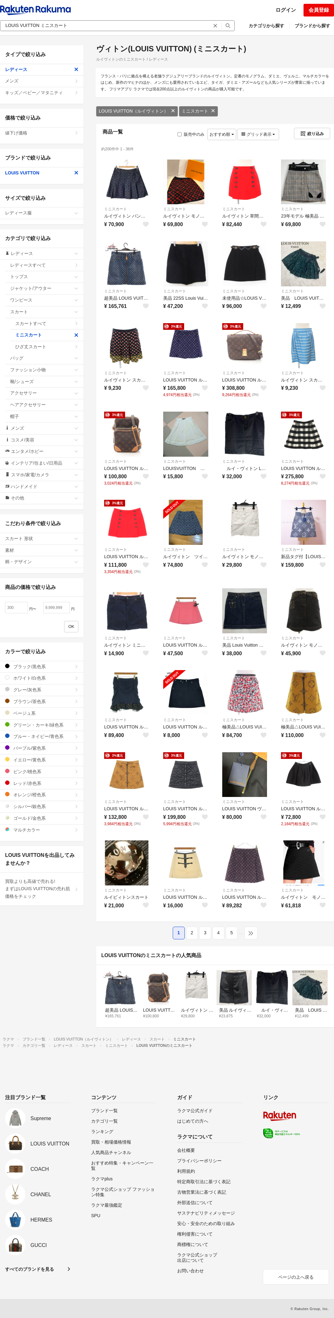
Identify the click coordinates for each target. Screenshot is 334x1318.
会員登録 (319, 10)
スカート (44, 311)
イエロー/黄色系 (41, 759)
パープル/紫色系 (41, 748)
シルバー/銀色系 (41, 806)
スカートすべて (46, 323)
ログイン (286, 10)
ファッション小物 (44, 369)
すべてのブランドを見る (29, 1269)
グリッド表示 (258, 134)
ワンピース (44, 300)
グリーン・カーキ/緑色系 (41, 725)
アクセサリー (44, 392)
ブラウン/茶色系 (41, 701)
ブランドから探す (312, 25)
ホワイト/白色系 (41, 678)
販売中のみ (190, 134)
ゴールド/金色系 (41, 818)
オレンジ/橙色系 (41, 794)
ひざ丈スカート (46, 346)
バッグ (44, 358)
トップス (44, 276)
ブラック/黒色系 (41, 666)
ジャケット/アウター (44, 288)
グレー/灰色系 (41, 689)
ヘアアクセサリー (44, 404)
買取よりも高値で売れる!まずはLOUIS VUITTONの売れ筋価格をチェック (41, 889)
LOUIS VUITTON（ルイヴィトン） (137, 111)
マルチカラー (41, 829)
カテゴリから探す (266, 25)
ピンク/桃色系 (41, 771)
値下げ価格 (41, 132)
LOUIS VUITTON (41, 172)
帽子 (44, 416)
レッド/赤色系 (41, 783)
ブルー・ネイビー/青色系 (41, 736)
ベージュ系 (41, 713)
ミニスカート (198, 111)
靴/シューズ (44, 381)
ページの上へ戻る (296, 1277)
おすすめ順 (222, 134)
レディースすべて (44, 265)
